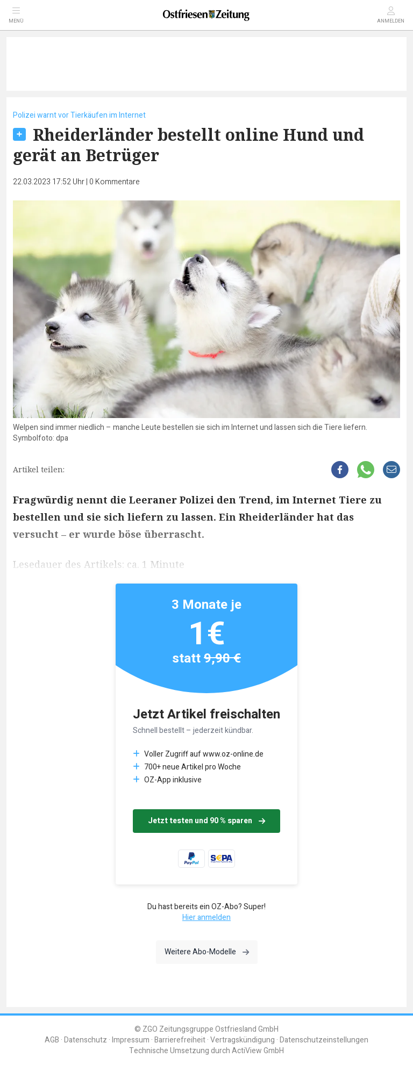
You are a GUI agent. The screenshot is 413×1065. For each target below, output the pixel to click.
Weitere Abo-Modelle (207, 952)
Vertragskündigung (242, 1040)
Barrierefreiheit (179, 1040)
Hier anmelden (206, 917)
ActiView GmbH (258, 1050)
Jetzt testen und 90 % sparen (206, 820)
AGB (52, 1040)
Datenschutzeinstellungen (324, 1040)
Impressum (130, 1040)
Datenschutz (85, 1040)
